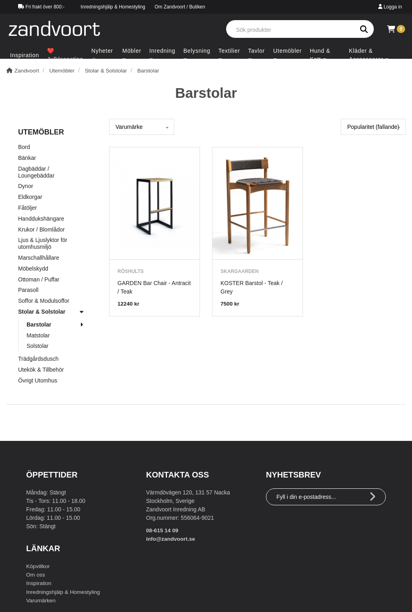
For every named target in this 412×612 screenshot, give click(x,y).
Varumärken (41, 600)
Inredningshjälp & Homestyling (112, 7)
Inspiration (39, 583)
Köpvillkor (38, 566)
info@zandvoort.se (171, 539)
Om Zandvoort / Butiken (179, 7)
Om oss (35, 574)
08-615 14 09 (162, 530)
